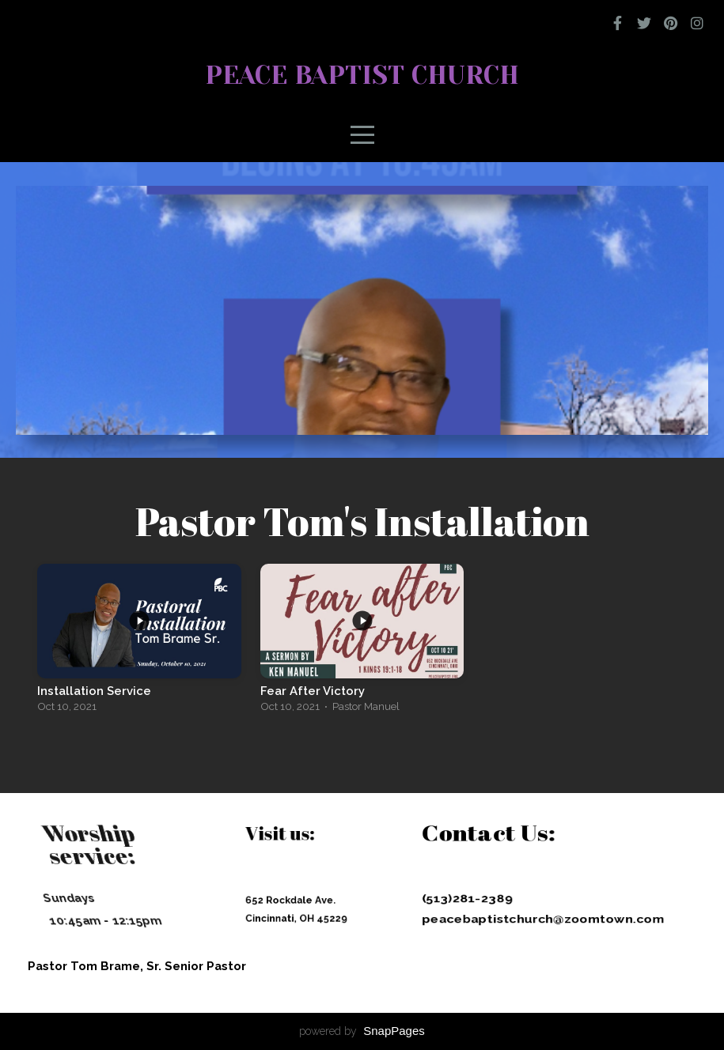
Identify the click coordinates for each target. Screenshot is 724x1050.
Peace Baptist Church (362, 75)
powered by (362, 1031)
